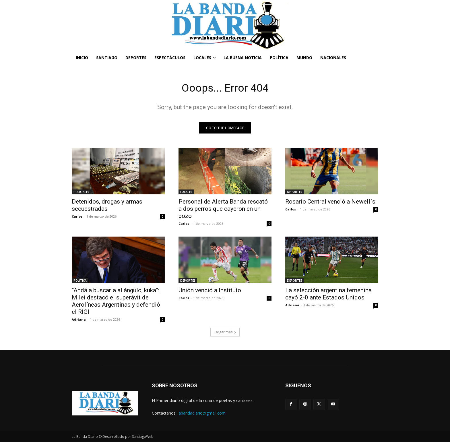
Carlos (77, 217)
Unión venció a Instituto (210, 291)
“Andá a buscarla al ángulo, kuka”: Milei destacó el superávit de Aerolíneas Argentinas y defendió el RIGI (116, 302)
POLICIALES (81, 193)
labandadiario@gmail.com (202, 414)
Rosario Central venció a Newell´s (330, 202)
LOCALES (186, 193)
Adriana (79, 320)
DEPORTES (294, 193)
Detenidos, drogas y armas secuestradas (107, 206)
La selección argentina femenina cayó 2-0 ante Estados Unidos (328, 295)
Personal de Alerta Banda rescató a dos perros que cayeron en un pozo (223, 209)
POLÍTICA (80, 282)
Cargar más (225, 333)
